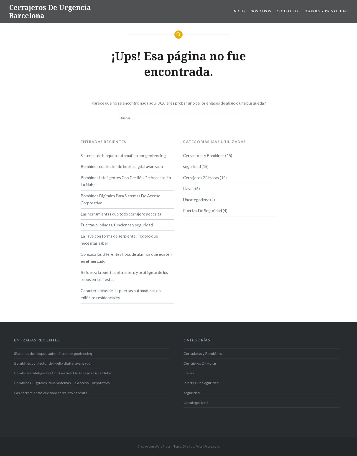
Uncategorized (196, 199)
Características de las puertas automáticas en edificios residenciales (121, 294)
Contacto (287, 11)
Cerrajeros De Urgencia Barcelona (50, 11)
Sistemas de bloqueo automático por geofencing (123, 155)
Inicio (238, 11)
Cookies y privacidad (325, 11)
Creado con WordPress (154, 446)
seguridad (192, 166)
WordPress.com (207, 446)
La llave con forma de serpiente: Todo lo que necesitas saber (119, 239)
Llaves (188, 188)
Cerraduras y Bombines (203, 155)
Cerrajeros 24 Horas (201, 177)
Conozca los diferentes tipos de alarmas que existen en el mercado (126, 258)
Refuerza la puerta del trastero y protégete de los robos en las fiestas (124, 276)
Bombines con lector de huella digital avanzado (122, 166)
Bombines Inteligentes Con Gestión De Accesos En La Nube (126, 181)
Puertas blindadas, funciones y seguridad (117, 224)
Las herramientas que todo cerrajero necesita (121, 213)
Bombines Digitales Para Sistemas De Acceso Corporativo (120, 199)
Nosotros (261, 11)
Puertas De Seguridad (202, 210)
